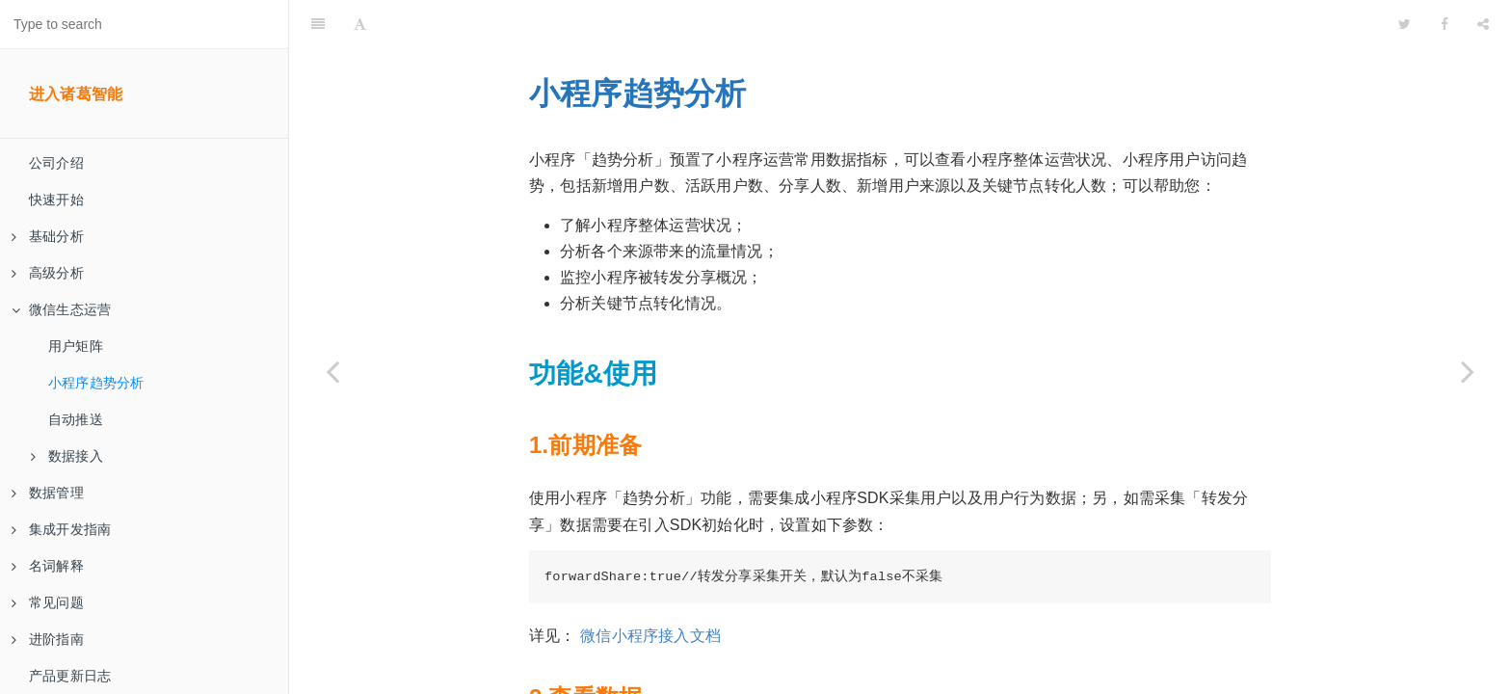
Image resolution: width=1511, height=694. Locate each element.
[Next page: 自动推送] (1467, 371)
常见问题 (48, 602)
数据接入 (67, 456)
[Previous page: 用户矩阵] (332, 371)
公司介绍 (56, 163)
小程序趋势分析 (96, 382)
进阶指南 (48, 639)
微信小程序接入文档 (650, 587)
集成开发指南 (61, 529)
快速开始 (56, 199)
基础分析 (48, 236)
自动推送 (75, 419)
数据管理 (48, 492)
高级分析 (48, 272)
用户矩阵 (75, 346)
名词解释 (48, 566)
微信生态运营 (61, 309)
